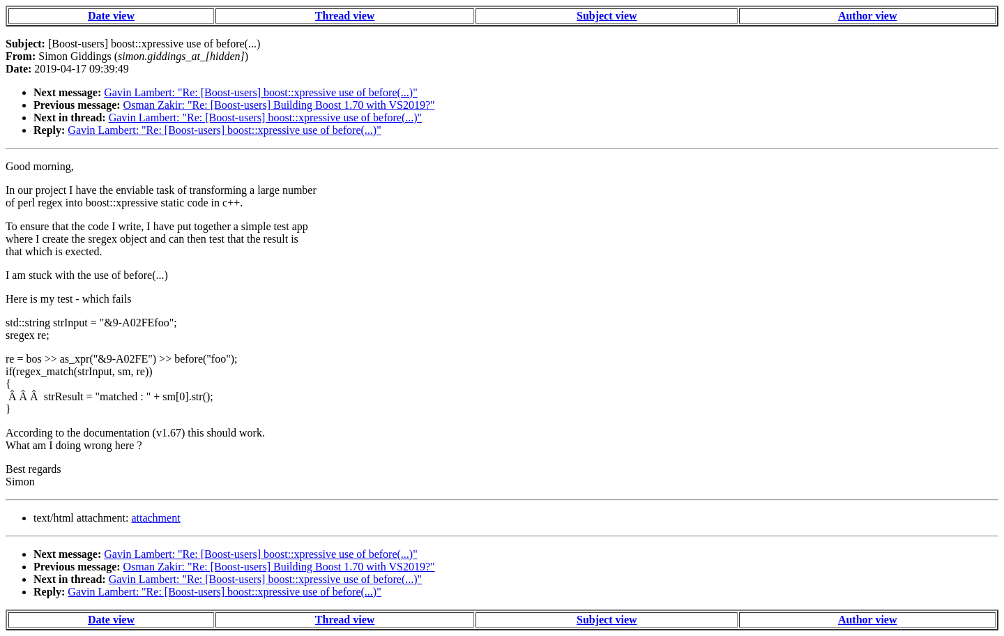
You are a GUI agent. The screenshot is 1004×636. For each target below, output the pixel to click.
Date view (111, 16)
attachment (155, 518)
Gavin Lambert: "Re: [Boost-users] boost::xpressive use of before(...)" (260, 92)
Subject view (607, 16)
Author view (867, 16)
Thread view (344, 16)
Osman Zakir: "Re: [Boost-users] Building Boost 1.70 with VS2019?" (279, 105)
